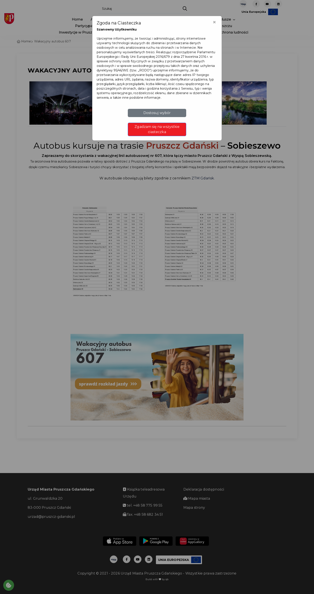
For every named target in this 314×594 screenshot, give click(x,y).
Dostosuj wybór (157, 113)
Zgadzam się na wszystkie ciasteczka (157, 129)
